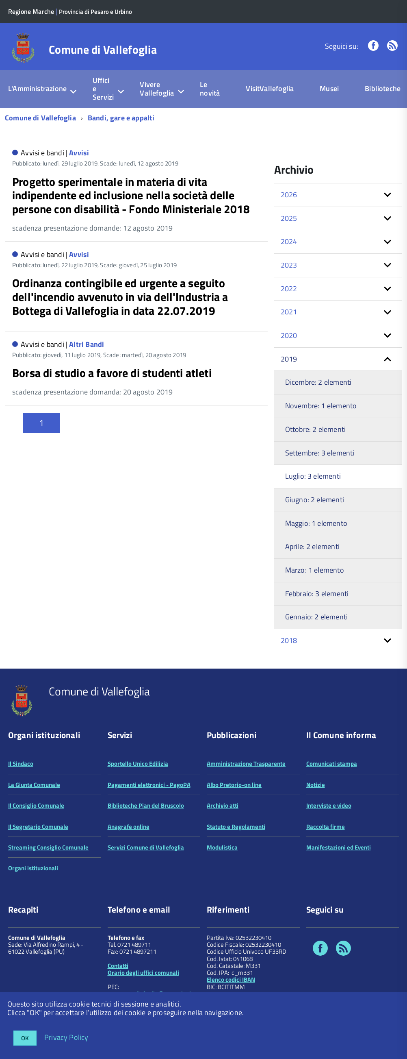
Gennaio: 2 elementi (316, 616)
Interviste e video (328, 805)
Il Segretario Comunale (38, 826)
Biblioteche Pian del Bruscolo (146, 805)
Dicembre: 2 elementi (318, 382)
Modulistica (222, 847)
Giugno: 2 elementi (314, 499)
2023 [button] (289, 264)
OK (25, 1038)
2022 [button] (289, 288)
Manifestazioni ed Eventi (338, 847)
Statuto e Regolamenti (236, 826)
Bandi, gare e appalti (121, 117)
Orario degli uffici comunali (143, 972)
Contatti (118, 965)
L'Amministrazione (37, 88)
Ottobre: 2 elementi (315, 429)
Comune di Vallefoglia (103, 49)
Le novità (210, 88)
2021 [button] (289, 311)
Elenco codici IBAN (231, 979)
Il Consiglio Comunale (36, 805)
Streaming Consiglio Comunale (48, 847)
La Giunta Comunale (34, 784)
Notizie (315, 784)
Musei (329, 88)
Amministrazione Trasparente (246, 763)
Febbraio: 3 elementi (317, 593)
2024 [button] (289, 241)
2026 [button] (289, 194)
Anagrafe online (128, 826)
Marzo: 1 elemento (314, 569)
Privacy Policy (66, 1036)
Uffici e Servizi (103, 88)
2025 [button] (289, 218)
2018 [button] (289, 640)
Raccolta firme (325, 826)
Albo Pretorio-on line (234, 784)
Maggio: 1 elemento (316, 523)
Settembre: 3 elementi (320, 452)
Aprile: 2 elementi (312, 546)
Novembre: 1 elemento (321, 405)
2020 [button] (289, 335)
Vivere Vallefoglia (157, 88)
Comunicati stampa (331, 763)
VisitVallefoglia (270, 88)
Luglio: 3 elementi (313, 476)
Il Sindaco (20, 763)
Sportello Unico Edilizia (138, 763)
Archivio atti (222, 805)
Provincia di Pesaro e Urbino (95, 11)
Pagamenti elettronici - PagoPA (149, 784)
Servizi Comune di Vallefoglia (146, 847)
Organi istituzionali (33, 868)
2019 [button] (289, 358)
